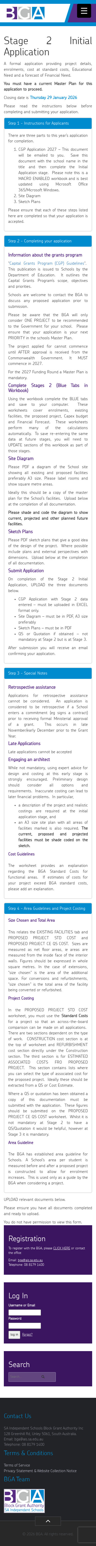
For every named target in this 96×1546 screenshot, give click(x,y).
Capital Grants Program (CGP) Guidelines (46, 263)
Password (15, 1318)
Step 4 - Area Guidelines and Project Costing (46, 908)
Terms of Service (17, 1465)
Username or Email (21, 1305)
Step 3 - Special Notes (27, 673)
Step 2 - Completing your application (40, 241)
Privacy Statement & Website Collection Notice (40, 1471)
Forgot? (27, 1334)
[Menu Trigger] (84, 11)
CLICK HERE (61, 1248)
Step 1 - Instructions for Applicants (38, 123)
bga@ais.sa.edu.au (30, 1260)
